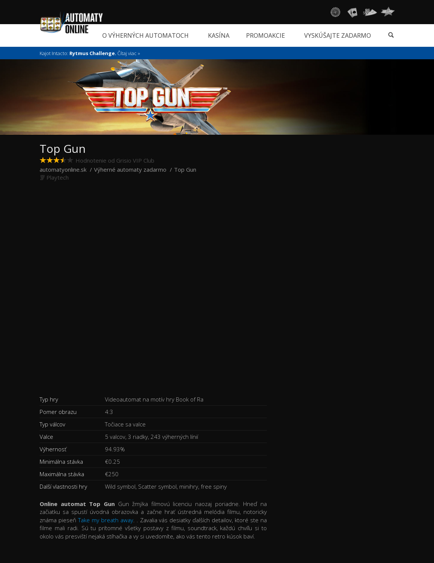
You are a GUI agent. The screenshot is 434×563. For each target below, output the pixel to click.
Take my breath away (105, 520)
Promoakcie (265, 35)
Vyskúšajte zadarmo (337, 35)
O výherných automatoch (145, 35)
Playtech (57, 177)
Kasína (218, 35)
